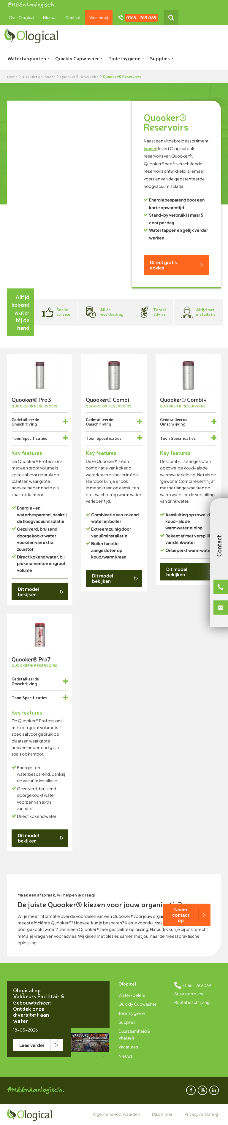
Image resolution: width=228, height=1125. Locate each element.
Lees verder (32, 1045)
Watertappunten (28, 58)
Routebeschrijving (192, 1002)
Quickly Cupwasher (78, 58)
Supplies (161, 58)
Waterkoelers (131, 995)
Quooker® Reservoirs (35, 406)
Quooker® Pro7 (31, 659)
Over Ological (21, 17)
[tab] (40, 422)
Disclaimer (162, 1114)
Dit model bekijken (28, 591)
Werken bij (98, 17)
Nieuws (49, 17)
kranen (150, 148)
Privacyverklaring (201, 1114)
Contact (72, 17)
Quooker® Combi (107, 399)
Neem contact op (180, 915)
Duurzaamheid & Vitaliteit (134, 1034)
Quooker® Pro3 (31, 399)
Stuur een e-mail (190, 993)
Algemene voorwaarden (116, 1114)
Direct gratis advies (163, 264)
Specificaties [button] (34, 438)
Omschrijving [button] (24, 423)
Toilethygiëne (126, 58)
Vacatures (128, 1046)
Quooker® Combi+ (183, 399)
